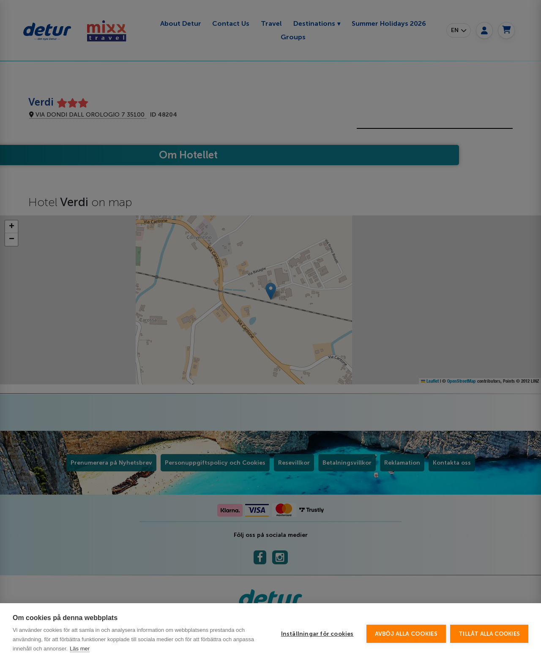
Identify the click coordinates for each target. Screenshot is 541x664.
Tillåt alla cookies (489, 634)
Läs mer (80, 648)
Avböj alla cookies (406, 633)
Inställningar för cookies (317, 633)
